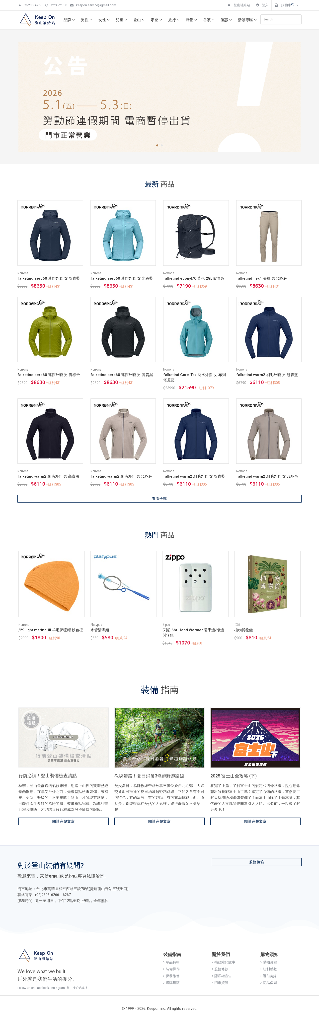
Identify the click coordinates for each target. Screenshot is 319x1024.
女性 (104, 20)
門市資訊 (220, 983)
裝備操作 (171, 969)
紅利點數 (268, 969)
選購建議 (171, 983)
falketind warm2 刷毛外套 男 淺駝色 (121, 476)
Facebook (42, 988)
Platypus (96, 625)
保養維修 (171, 976)
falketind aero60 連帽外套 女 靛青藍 (48, 278)
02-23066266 (30, 5)
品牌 (70, 20)
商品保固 (268, 983)
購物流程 (268, 962)
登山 (139, 20)
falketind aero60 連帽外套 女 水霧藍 (121, 278)
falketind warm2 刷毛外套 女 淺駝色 (267, 476)
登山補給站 (239, 5)
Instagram (58, 988)
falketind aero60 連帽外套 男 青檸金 (48, 375)
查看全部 (159, 499)
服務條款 (220, 969)
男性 (87, 20)
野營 (192, 20)
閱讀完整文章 (63, 821)
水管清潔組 (99, 630)
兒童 (122, 20)
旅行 (174, 20)
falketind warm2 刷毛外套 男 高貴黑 (48, 476)
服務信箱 (256, 862)
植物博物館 (243, 630)
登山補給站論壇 (77, 988)
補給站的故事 (223, 962)
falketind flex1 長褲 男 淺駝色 (261, 278)
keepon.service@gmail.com (93, 5)
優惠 (227, 20)
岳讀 (209, 20)
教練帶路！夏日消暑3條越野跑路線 (149, 775)
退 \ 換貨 (268, 976)
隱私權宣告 (222, 976)
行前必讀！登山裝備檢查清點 (47, 775)
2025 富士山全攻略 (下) (233, 775)
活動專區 (248, 20)
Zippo (166, 625)
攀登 (157, 20)
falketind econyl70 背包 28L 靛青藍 (194, 278)
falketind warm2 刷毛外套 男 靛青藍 (267, 375)
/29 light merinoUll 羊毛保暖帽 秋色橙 (50, 630)
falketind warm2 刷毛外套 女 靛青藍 (194, 476)
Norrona (22, 273)
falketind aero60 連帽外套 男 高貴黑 (121, 375)
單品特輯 (171, 962)
